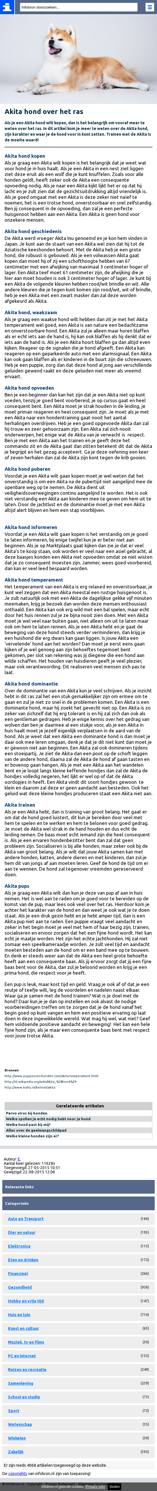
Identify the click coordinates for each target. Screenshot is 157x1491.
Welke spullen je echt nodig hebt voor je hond (48, 1119)
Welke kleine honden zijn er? (32, 1136)
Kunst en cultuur (23, 1328)
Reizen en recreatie (27, 1369)
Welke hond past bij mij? (28, 1125)
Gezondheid (20, 1287)
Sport (13, 1410)
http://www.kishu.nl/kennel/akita (30, 1087)
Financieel (18, 1273)
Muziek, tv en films (26, 1342)
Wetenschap (20, 1424)
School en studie (24, 1397)
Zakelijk (15, 1452)
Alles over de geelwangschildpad (36, 1130)
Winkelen (17, 1438)
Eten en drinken (23, 1260)
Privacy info (95, 1487)
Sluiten (114, 1487)
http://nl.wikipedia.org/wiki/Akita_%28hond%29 (40, 1081)
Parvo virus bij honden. (27, 1113)
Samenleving (20, 1383)
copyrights (17, 1473)
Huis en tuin (19, 1314)
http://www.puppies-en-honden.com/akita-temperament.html (51, 1076)
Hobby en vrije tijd (26, 1301)
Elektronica (19, 1246)
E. (19, 1159)
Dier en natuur (22, 1232)
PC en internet (22, 1356)
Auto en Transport (26, 1219)
